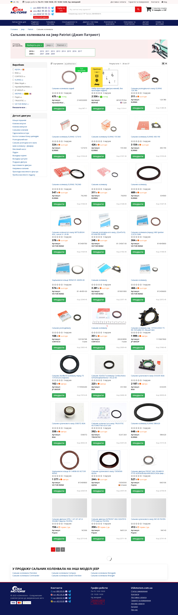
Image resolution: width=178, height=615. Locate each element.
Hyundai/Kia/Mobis (22, 87)
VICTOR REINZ (22, 104)
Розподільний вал (19, 139)
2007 (42, 54)
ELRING (19, 80)
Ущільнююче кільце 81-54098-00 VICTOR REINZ (69, 472)
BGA (16, 73)
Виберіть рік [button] (34, 45)
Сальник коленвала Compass (64, 573)
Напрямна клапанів (20, 168)
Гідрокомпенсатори (20, 133)
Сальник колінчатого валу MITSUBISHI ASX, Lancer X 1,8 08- (68, 233)
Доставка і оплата (118, 2)
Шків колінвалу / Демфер (22, 146)
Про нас (134, 610)
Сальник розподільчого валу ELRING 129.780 (146, 89)
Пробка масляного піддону (23, 175)
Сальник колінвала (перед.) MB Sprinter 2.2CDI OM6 (147, 233)
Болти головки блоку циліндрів (25, 136)
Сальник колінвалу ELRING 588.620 (145, 424)
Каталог (134, 606)
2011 (47, 51)
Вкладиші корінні (19, 155)
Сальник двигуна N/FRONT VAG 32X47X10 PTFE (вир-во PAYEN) (108, 520)
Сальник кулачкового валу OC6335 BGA (147, 376)
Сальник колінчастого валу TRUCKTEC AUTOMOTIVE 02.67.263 (107, 424)
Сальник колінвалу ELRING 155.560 (106, 137)
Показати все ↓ (19, 107)
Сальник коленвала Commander (25, 575)
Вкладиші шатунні (19, 159)
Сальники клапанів (20, 130)
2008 (47, 54)
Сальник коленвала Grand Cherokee (66, 575)
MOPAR (23, 93)
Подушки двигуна (19, 162)
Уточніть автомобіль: (17, 45)
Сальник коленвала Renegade (103, 573)
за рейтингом (70, 64)
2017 (80, 51)
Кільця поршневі (19, 120)
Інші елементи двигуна (21, 165)
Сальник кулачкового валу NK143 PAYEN (148, 519)
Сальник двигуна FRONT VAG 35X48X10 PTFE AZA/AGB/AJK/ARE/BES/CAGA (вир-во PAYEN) (148, 472)
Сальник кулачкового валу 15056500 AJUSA (106, 472)
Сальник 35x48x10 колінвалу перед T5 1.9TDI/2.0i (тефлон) (68, 377)
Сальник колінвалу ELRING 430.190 (145, 137)
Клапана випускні (19, 126)
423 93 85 (58, 601)
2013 (58, 51)
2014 (64, 51)
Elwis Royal (19, 83)
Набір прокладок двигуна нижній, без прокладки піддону (107, 89)
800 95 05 (39, 7)
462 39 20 (39, 10)
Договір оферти (138, 603)
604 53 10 (39, 13)
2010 (42, 51)
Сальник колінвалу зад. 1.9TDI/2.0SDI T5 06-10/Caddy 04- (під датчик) (148, 329)
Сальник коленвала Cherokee (24, 573)
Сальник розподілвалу (61, 328)
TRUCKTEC (19, 100)
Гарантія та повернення (138, 2)
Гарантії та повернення (141, 600)
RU (17, 2)
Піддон (15, 152)
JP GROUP (18, 90)
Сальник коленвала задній (63, 88)
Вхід (164, 2)
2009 (53, 54)
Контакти (155, 2)
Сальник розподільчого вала (24, 143)
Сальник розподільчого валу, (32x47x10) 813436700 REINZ (108, 233)
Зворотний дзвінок (41, 17)
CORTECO (18, 76)
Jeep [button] (50, 45)
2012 (53, 51)
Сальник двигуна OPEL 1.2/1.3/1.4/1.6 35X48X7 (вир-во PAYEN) (67, 520)
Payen (17, 97)
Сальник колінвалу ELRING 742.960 (66, 184)
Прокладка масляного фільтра (25, 171)
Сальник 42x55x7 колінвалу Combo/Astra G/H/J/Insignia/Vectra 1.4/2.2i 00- (108, 377)
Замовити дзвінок (98, 600)
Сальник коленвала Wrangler (103, 575)
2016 (74, 51)
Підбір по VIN (61, 9)
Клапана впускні (19, 123)
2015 (69, 51)
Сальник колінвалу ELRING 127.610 (66, 137)
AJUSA (19, 69)
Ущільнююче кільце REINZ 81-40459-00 (68, 280)
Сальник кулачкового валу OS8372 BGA (68, 424)
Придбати (59, 108)
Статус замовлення (139, 591)
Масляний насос (19, 149)
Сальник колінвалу (99, 184)
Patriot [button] (61, 45)
